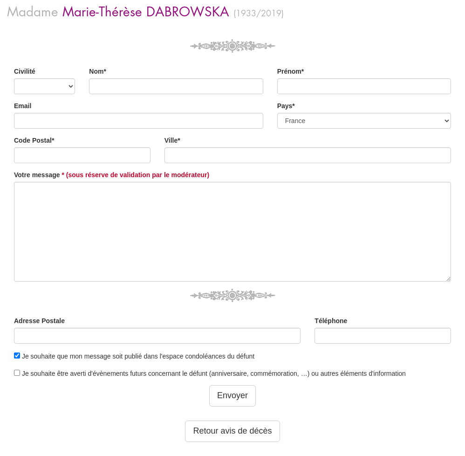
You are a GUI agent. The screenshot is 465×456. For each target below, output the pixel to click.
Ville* (172, 140)
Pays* (286, 106)
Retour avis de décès (232, 430)
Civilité (24, 71)
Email (22, 106)
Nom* (97, 71)
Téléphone (331, 321)
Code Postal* (34, 140)
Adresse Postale (39, 321)
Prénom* (290, 71)
